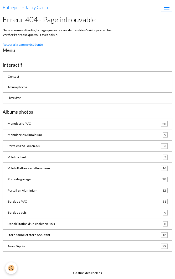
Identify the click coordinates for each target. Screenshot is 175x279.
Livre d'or (14, 98)
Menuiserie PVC (88, 123)
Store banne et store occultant (88, 235)
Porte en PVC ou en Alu (88, 146)
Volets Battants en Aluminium (88, 168)
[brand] (25, 7)
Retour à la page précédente (23, 44)
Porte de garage (88, 179)
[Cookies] (11, 268)
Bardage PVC (88, 201)
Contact (13, 76)
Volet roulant (88, 157)
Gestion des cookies (87, 273)
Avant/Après (88, 246)
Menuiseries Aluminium (88, 135)
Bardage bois (88, 212)
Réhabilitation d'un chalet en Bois (88, 224)
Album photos (17, 87)
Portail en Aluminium (88, 190)
